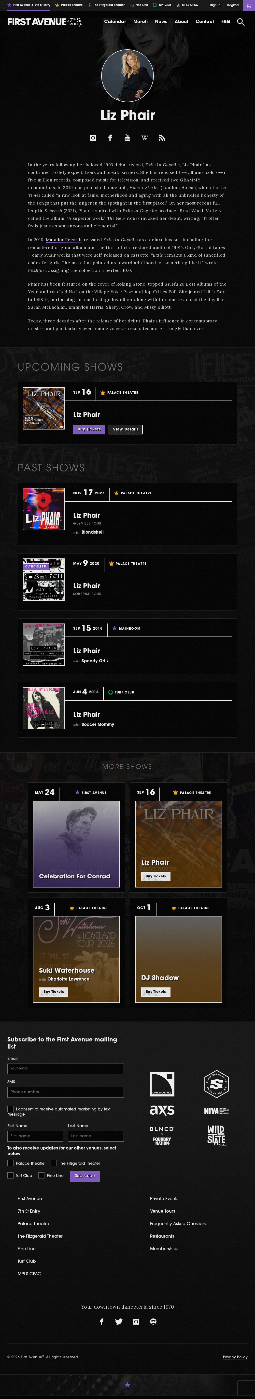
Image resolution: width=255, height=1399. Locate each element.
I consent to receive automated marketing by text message (58, 1112)
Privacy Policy (235, 1360)
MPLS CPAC (30, 1277)
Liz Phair (89, 415)
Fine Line (51, 1177)
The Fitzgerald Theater (75, 1165)
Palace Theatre (25, 1165)
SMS (11, 1083)
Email (12, 1059)
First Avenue (31, 1201)
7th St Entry (30, 1213)
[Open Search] (241, 22)
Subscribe (85, 1178)
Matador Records (64, 239)
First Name (17, 1127)
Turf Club (19, 1177)
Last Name (78, 1127)
